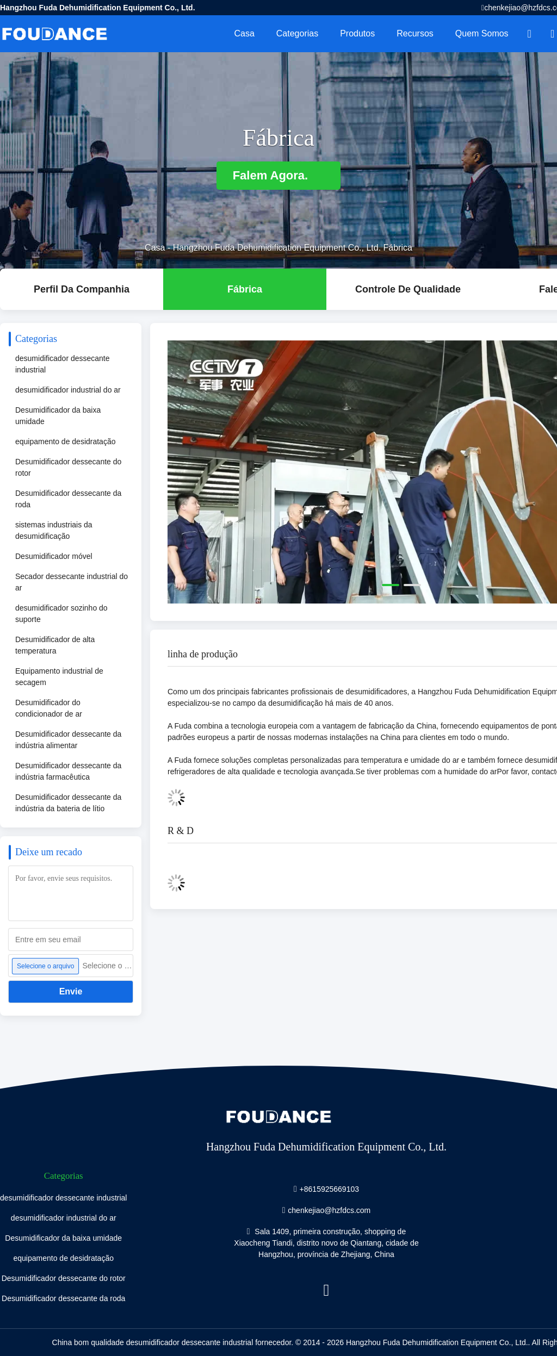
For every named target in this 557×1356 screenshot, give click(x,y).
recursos (415, 33)
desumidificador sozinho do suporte (61, 614)
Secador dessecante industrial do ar (71, 582)
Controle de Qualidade (408, 289)
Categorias (297, 33)
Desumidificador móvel (53, 556)
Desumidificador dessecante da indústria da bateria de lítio (68, 803)
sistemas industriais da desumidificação (53, 530)
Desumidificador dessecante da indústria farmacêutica (68, 771)
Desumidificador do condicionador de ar (48, 708)
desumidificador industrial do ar (68, 389)
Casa (244, 33)
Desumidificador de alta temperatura (55, 645)
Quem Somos (482, 33)
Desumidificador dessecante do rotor (68, 467)
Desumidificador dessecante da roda (68, 499)
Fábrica (244, 289)
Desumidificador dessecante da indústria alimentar (68, 740)
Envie (71, 991)
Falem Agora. (279, 175)
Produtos (357, 33)
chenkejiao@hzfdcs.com (329, 1210)
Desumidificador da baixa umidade (58, 416)
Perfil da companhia (81, 289)
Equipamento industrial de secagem (59, 677)
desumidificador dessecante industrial (62, 364)
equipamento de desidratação (65, 441)
